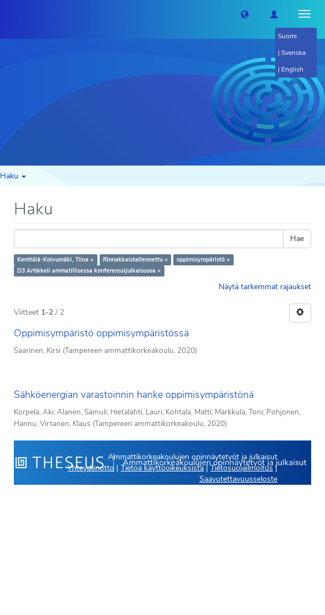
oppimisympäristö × (203, 259)
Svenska (293, 52)
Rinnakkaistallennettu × (135, 259)
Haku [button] (13, 176)
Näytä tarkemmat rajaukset (265, 286)
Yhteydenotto (91, 468)
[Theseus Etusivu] (8, 14)
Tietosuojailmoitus (241, 468)
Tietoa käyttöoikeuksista (162, 468)
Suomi (287, 36)
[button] (245, 13)
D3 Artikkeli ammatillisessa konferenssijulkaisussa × (89, 270)
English (292, 69)
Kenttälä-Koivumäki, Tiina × (55, 259)
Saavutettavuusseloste (238, 479)
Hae (297, 238)
